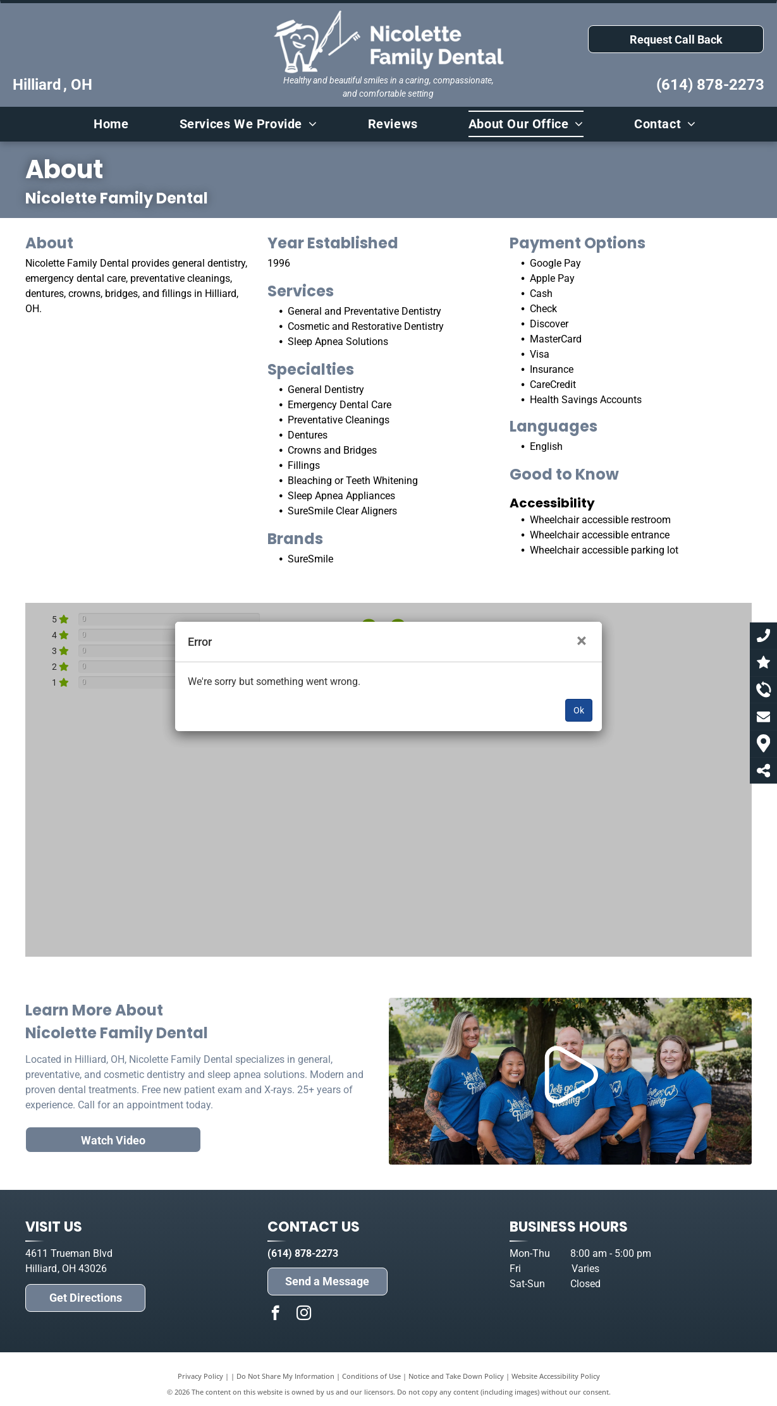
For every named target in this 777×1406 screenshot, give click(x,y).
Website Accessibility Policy (555, 1376)
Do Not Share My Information (285, 1376)
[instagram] (304, 1314)
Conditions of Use (371, 1376)
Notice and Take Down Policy (456, 1376)
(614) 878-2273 (710, 85)
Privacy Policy (200, 1376)
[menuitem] (104, 124)
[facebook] (275, 1314)
